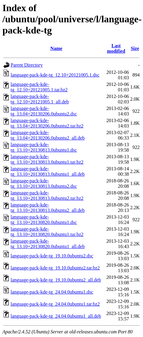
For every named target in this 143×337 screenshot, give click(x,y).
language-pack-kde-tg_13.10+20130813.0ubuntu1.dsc (44, 147)
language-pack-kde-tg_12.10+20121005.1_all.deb (40, 99)
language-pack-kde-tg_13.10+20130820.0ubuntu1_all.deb (48, 243)
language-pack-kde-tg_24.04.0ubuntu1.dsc (52, 291)
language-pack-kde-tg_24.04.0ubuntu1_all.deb (56, 316)
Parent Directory (27, 65)
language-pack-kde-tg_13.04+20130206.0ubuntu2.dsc (44, 111)
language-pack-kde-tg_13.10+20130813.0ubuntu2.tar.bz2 (47, 195)
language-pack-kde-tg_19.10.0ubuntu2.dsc (52, 255)
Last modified (116, 48)
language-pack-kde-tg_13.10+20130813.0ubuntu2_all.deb (48, 207)
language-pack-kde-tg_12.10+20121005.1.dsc (55, 74)
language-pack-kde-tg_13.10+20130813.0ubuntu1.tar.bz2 (47, 159)
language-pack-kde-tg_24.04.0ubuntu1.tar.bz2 (55, 304)
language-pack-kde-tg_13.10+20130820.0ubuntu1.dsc (44, 219)
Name (56, 48)
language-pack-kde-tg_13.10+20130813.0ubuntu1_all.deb (48, 171)
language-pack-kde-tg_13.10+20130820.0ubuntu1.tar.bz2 (47, 231)
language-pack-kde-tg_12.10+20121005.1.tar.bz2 (39, 87)
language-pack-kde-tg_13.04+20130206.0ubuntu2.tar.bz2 (47, 123)
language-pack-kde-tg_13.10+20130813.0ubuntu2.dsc (44, 183)
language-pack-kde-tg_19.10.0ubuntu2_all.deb (56, 279)
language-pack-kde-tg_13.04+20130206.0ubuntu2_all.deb (48, 135)
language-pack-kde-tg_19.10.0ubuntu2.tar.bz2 (55, 267)
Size (135, 48)
